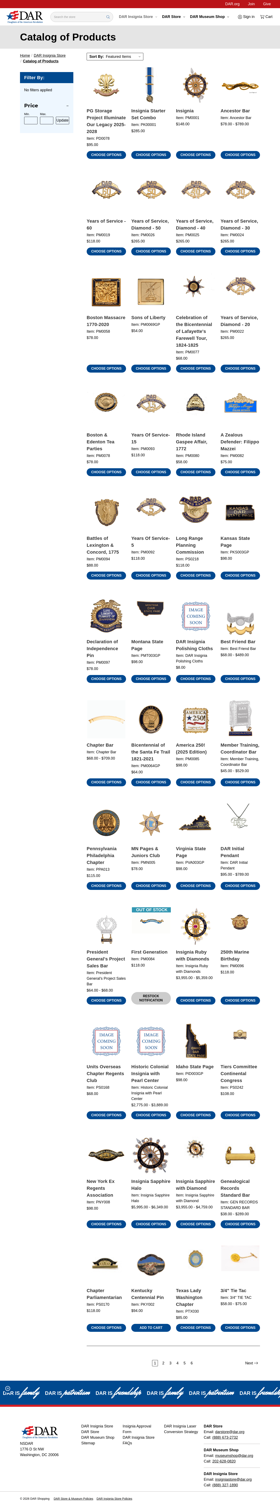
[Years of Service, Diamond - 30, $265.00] (240, 195)
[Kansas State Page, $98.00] (240, 513)
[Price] (46, 106)
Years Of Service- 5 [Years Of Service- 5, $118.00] (150, 542)
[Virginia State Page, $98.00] (196, 823)
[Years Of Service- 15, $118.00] (151, 409)
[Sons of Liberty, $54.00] (151, 292)
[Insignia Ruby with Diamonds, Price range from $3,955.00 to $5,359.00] (196, 926)
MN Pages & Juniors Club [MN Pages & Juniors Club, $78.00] (145, 852)
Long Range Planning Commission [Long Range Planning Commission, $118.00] (190, 545)
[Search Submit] (108, 17)
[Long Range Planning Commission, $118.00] (196, 513)
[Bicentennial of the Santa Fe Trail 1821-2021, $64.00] (151, 719)
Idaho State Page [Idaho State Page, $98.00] (195, 1066)
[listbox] (124, 56)
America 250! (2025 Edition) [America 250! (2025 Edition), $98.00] (191, 748)
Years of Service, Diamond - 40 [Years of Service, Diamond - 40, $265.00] (195, 224)
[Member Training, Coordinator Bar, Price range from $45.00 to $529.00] (240, 719)
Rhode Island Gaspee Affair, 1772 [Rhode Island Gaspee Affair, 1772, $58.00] (192, 441)
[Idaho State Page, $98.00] (196, 1041)
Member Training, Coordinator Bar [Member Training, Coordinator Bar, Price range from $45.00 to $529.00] (240, 748)
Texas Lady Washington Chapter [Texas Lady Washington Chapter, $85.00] (189, 1297)
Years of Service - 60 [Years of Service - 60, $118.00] (106, 224)
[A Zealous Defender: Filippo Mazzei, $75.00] (240, 409)
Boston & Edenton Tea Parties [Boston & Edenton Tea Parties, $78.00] (100, 441)
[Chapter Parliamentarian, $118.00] (106, 1265)
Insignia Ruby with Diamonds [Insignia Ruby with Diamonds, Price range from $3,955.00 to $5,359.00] (192, 955)
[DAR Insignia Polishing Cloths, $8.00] (196, 616)
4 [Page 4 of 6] (177, 1363)
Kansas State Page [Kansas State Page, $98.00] (235, 542)
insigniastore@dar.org (233, 1479)
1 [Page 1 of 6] (155, 1363)
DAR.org (232, 4)
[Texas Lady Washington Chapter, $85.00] (196, 1265)
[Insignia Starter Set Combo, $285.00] (151, 85)
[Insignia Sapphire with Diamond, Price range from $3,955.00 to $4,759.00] (196, 1156)
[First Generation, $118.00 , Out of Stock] (151, 926)
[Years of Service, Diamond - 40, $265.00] (196, 195)
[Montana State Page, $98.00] (151, 616)
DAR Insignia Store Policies (114, 1498)
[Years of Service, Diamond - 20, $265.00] (240, 292)
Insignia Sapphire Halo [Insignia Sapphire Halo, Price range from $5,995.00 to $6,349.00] (150, 1185)
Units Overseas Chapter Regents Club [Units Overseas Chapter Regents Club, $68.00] (105, 1073)
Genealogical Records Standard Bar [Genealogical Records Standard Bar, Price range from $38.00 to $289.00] (235, 1188)
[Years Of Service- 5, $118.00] (151, 513)
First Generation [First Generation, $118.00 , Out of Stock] (149, 952)
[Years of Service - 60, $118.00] (106, 195)
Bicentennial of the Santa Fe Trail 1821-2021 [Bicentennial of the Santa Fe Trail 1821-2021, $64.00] (150, 751)
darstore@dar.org (229, 1432)
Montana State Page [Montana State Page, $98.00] (147, 645)
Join (251, 4)
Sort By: (96, 57)
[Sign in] (246, 17)
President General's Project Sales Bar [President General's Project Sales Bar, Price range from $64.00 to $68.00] (106, 958)
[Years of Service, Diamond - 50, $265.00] (151, 195)
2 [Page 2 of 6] (163, 1363)
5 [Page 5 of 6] (185, 1363)
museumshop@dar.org (234, 1456)
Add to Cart (151, 1328)
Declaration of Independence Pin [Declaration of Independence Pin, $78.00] (102, 648)
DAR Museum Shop (209, 17)
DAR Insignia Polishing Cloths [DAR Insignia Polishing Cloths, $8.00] (194, 645)
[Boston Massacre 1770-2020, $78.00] (106, 292)
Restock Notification (151, 998)
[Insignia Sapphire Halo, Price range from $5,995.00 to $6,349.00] (151, 1156)
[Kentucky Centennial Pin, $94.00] (151, 1265)
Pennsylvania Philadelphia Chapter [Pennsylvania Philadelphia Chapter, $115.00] (102, 855)
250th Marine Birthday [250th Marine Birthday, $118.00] (235, 955)
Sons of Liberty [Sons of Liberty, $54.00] (148, 317)
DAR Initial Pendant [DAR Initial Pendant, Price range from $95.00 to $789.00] (232, 852)
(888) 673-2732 (225, 1437)
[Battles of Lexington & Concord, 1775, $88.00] (106, 513)
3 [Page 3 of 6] (170, 1363)
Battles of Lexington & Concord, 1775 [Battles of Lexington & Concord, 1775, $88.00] (103, 545)
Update (62, 120)
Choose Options (106, 155)
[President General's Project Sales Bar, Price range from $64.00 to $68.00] (106, 926)
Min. (27, 114)
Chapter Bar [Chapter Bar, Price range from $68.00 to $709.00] (100, 745)
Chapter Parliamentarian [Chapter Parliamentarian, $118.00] (104, 1294)
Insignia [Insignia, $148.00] (185, 110)
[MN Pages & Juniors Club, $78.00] (151, 823)
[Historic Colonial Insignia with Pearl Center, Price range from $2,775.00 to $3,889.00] (151, 1041)
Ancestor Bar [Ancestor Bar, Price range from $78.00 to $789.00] (235, 110)
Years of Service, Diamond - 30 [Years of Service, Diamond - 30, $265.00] (239, 224)
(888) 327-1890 (225, 1485)
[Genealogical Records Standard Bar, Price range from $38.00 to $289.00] (240, 1156)
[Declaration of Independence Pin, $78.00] (106, 616)
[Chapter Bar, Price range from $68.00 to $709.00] (106, 719)
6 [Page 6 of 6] (192, 1363)
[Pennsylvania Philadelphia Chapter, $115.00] (106, 823)
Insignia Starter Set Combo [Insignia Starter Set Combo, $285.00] (148, 114)
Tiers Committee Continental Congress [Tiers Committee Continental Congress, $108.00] (239, 1073)
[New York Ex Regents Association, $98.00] (106, 1156)
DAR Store (173, 17)
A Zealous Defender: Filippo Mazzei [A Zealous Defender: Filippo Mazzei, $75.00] (240, 441)
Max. (43, 114)
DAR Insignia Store (138, 17)
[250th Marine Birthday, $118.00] (240, 926)
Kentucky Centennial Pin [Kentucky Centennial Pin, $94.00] (147, 1294)
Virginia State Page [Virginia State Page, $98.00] (191, 852)
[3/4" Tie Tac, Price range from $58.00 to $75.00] (240, 1265)
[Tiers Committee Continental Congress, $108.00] (240, 1041)
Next (251, 1363)
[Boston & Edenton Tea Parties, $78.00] (106, 409)
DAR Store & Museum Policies (73, 1498)
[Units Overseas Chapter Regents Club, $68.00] (106, 1041)
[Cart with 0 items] (266, 17)
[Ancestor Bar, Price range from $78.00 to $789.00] (240, 85)
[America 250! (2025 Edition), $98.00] (196, 719)
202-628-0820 (224, 1461)
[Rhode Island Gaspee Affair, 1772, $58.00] (196, 409)
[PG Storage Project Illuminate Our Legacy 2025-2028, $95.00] (106, 85)
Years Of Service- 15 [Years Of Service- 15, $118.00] (150, 438)
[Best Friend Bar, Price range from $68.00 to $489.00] (240, 616)
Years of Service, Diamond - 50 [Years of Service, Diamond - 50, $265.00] (150, 224)
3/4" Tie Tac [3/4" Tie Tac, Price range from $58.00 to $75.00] (233, 1290)
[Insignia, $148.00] (196, 85)
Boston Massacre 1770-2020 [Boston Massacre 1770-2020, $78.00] (106, 321)
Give (267, 4)
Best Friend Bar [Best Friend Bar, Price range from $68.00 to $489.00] (238, 641)
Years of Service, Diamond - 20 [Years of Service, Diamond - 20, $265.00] (239, 321)
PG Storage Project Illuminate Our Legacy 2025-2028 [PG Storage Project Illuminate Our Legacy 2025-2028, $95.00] (106, 121)
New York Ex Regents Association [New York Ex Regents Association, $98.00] (101, 1188)
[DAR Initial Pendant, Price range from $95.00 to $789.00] (240, 823)
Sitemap (88, 1443)
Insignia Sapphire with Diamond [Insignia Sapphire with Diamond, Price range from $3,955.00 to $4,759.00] (195, 1185)
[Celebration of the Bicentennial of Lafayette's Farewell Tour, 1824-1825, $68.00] (196, 292)
